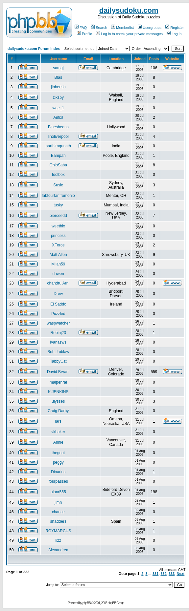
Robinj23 (58, 332)
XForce (58, 245)
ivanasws (58, 342)
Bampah (58, 155)
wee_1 (58, 108)
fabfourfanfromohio (58, 195)
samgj (58, 68)
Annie (58, 442)
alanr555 (58, 492)
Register (174, 28)
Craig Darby (58, 411)
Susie (58, 185)
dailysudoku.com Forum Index (34, 49)
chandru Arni (58, 283)
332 (163, 574)
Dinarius (58, 472)
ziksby (58, 97)
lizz (58, 540)
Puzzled (58, 313)
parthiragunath (58, 146)
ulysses (58, 401)
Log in (174, 34)
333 (172, 574)
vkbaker (58, 432)
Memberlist (122, 28)
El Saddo (58, 304)
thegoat (58, 453)
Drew (58, 293)
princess (58, 235)
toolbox (58, 174)
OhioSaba (58, 165)
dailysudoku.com (128, 10)
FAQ (81, 28)
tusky (58, 205)
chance (58, 512)
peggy (58, 462)
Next (180, 574)
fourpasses (58, 481)
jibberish (58, 87)
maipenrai (58, 382)
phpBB (87, 603)
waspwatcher (58, 323)
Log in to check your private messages (129, 34)
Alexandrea (58, 550)
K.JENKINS (58, 392)
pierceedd (58, 215)
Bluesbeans (58, 127)
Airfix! (58, 117)
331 (155, 574)
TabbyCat (58, 361)
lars (58, 421)
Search (99, 28)
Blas (58, 77)
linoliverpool (58, 136)
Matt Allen (58, 254)
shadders (58, 521)
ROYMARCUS (58, 531)
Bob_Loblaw (58, 351)
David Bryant (58, 371)
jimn (58, 502)
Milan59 (58, 264)
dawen (58, 273)
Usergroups (149, 28)
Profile (84, 34)
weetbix (58, 226)
